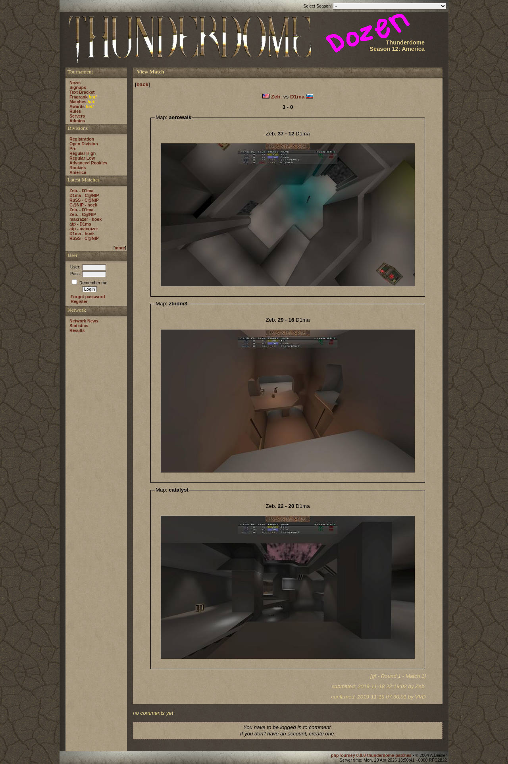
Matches (78, 101)
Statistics (78, 325)
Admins (77, 120)
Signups (77, 87)
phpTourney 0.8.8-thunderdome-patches (372, 755)
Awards (77, 106)
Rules (75, 111)
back (142, 84)
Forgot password (88, 296)
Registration (81, 139)
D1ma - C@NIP (84, 195)
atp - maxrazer (83, 228)
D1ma (297, 97)
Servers (77, 116)
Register (79, 301)
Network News (83, 320)
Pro (73, 148)
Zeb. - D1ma (81, 190)
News (75, 82)
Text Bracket (81, 92)
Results (77, 330)
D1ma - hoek (81, 233)
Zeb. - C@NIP (82, 214)
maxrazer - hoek (85, 219)
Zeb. (276, 97)
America (77, 172)
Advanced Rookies (88, 162)
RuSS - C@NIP (84, 200)
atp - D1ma (80, 224)
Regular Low (82, 158)
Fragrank (78, 97)
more (120, 247)
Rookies (77, 167)
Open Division (83, 143)
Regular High (82, 153)
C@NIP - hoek (83, 205)
